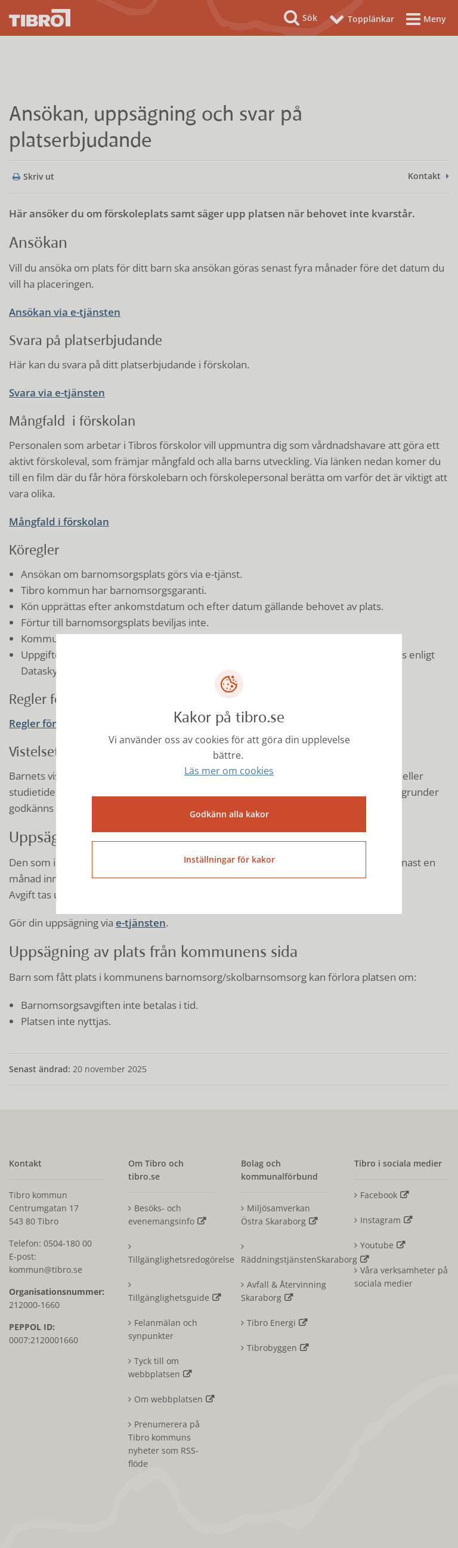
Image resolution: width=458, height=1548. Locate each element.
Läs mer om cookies (229, 770)
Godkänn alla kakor (229, 814)
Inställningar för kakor (229, 859)
